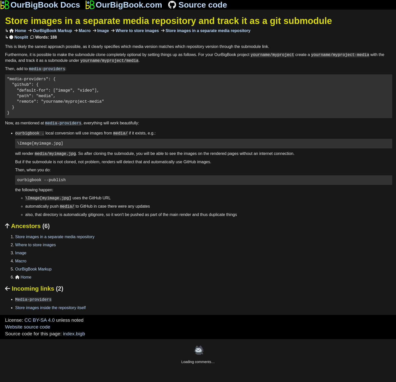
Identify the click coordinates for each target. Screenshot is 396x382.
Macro (84, 31)
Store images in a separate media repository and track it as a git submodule (168, 21)
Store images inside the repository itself (50, 308)
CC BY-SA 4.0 (39, 320)
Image (102, 31)
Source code (197, 4)
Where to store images (136, 31)
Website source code (27, 327)
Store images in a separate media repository (207, 31)
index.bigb (74, 333)
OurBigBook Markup (52, 31)
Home (17, 31)
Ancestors (27, 226)
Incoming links (34, 288)
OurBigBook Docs (40, 5)
